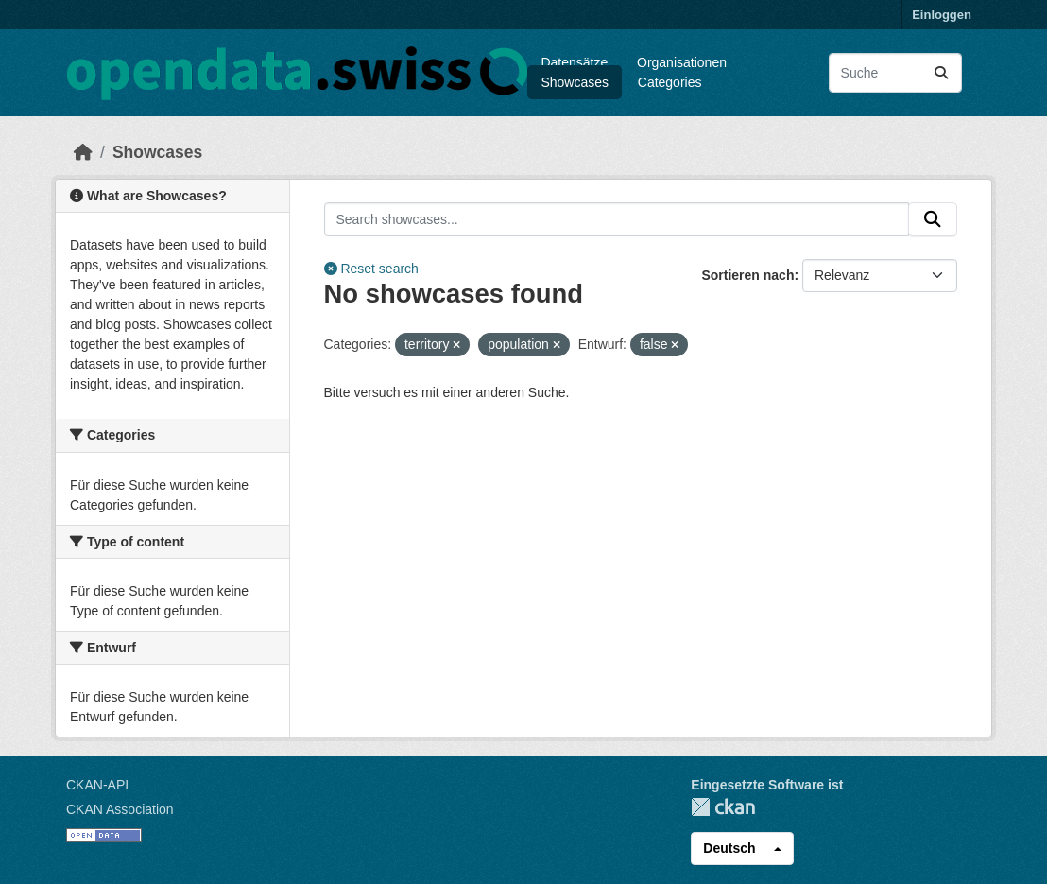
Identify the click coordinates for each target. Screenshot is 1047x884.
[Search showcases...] (617, 219)
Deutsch (729, 848)
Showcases (575, 82)
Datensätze (574, 62)
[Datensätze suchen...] (895, 73)
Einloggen (941, 15)
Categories (670, 82)
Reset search (371, 268)
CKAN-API (97, 784)
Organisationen (682, 62)
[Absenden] (941, 73)
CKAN (723, 807)
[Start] (83, 152)
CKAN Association (120, 809)
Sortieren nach (747, 275)
